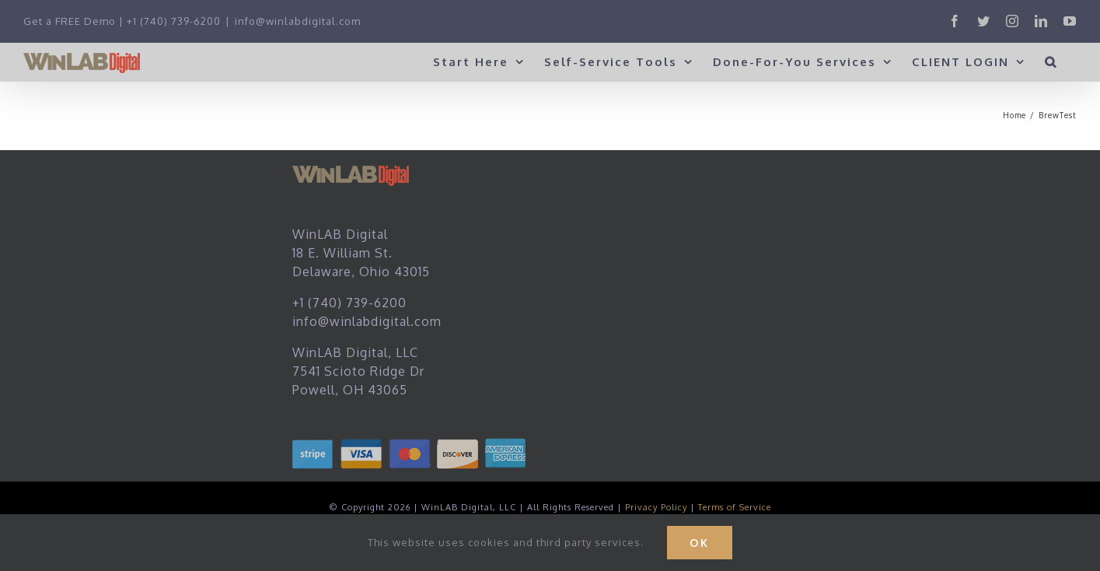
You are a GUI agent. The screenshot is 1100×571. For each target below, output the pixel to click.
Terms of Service (734, 507)
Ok (700, 542)
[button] (1051, 61)
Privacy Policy (656, 507)
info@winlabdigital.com (298, 21)
